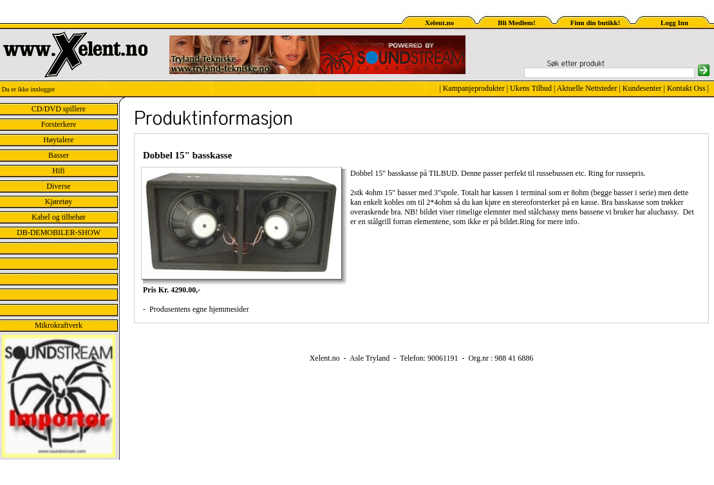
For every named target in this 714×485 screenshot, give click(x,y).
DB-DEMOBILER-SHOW (58, 232)
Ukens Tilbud (531, 88)
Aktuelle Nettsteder (587, 88)
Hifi (58, 170)
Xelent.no (439, 22)
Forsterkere (59, 124)
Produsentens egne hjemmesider (198, 309)
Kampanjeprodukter (474, 88)
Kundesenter (642, 88)
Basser (58, 155)
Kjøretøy (59, 201)
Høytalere (58, 139)
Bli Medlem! (516, 22)
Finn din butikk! (595, 22)
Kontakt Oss (686, 88)
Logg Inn (674, 22)
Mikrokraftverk (58, 325)
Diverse (58, 186)
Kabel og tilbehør (59, 217)
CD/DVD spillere (59, 108)
